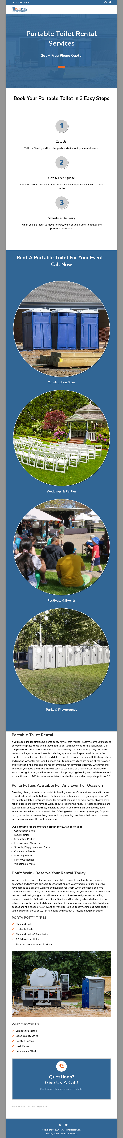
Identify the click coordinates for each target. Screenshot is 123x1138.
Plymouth (42, 1106)
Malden (30, 1106)
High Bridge (18, 1106)
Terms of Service (69, 1133)
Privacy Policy (52, 1133)
